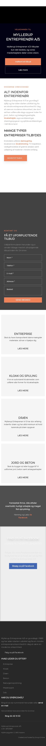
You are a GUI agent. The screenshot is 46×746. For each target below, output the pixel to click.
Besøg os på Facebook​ (23, 566)
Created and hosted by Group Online (31, 737)
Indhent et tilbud (14, 158)
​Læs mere (23, 349)
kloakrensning (22, 144)
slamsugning (26, 141)
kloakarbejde (10, 118)
